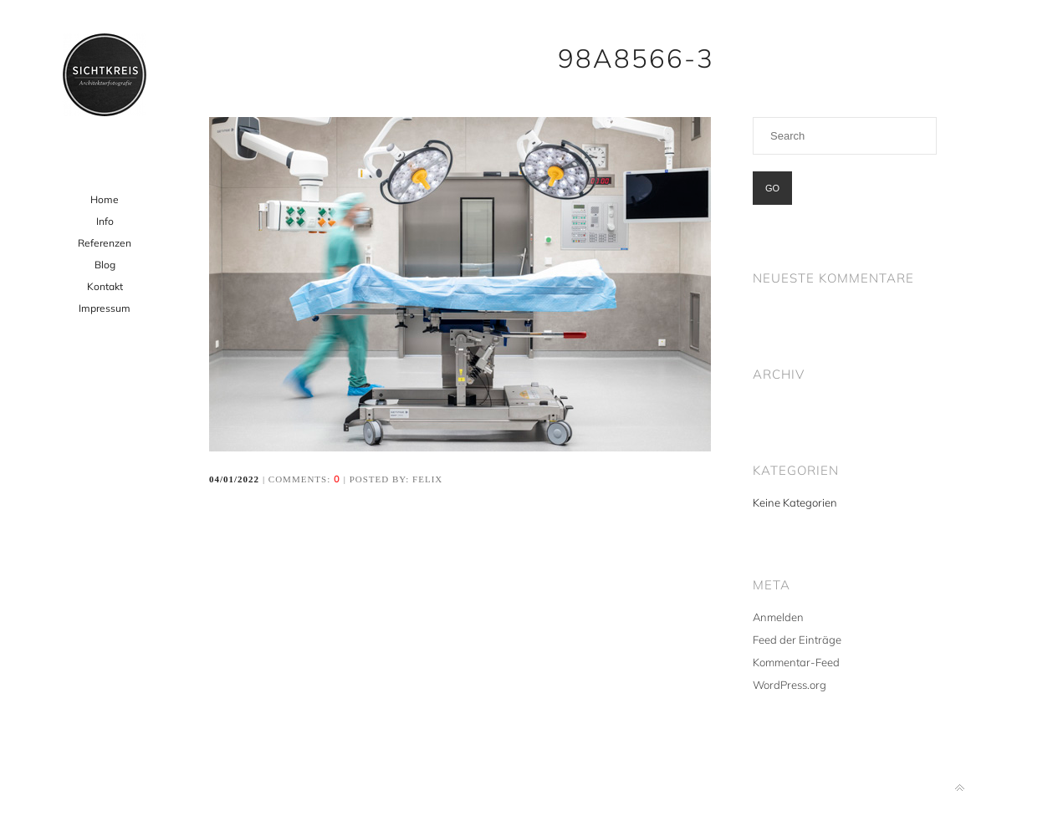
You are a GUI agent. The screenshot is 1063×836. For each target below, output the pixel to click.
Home (104, 199)
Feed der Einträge (797, 639)
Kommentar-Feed (796, 662)
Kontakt (105, 286)
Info (105, 221)
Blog (105, 264)
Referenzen (104, 243)
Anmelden (778, 617)
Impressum (104, 308)
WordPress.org (789, 684)
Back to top (959, 787)
